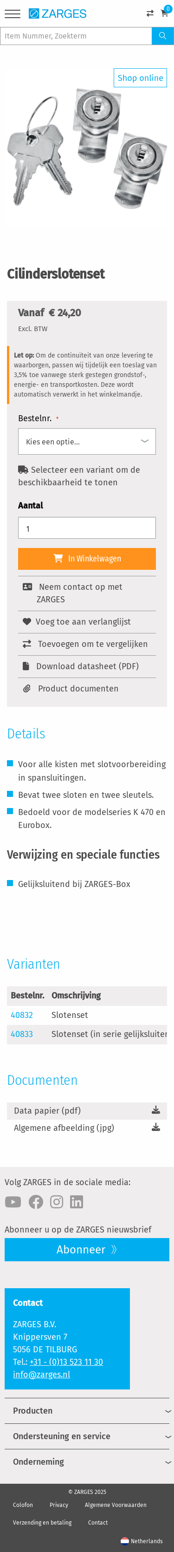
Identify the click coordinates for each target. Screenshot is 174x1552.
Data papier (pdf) (47, 1111)
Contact (98, 1522)
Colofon (23, 1505)
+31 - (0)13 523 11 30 (66, 1362)
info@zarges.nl (41, 1374)
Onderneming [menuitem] (38, 1462)
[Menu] (12, 15)
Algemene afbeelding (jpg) (64, 1128)
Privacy (59, 1505)
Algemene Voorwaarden (116, 1505)
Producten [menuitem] (32, 1411)
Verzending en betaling (42, 1522)
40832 (22, 1015)
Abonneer (82, 1249)
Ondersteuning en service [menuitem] (61, 1436)
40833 (22, 1034)
